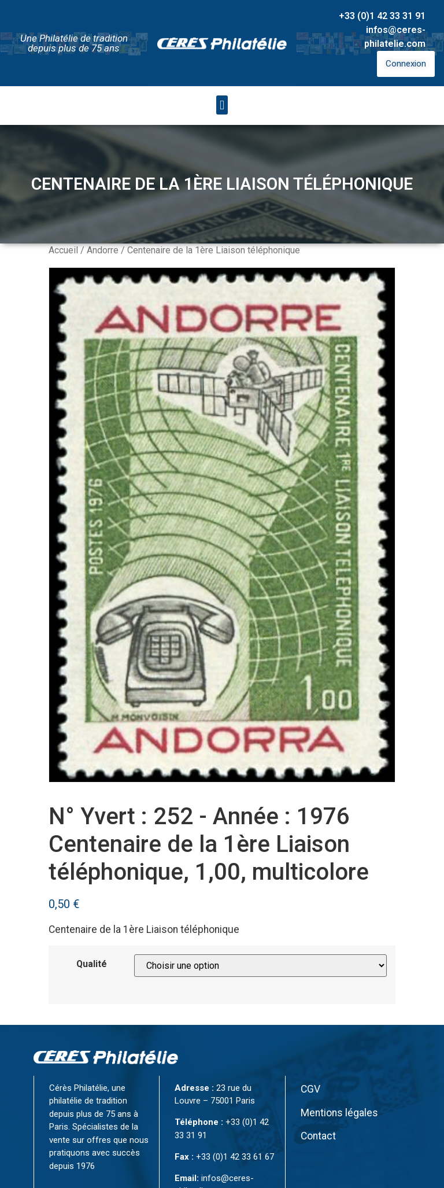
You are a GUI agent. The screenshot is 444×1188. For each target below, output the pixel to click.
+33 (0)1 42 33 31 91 (382, 15)
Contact (318, 1136)
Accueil (63, 250)
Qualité (91, 964)
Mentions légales (339, 1113)
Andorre (103, 250)
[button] (221, 105)
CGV (310, 1089)
